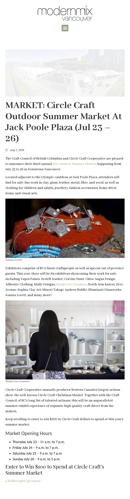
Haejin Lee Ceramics (71, 284)
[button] (65, 28)
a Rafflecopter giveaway (23, 481)
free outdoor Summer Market (74, 164)
